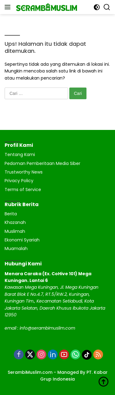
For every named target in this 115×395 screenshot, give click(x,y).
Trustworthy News (24, 172)
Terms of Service (23, 189)
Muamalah (16, 248)
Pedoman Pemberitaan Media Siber (42, 163)
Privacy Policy (19, 181)
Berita (11, 214)
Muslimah (15, 231)
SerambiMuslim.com (30, 372)
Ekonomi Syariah (22, 240)
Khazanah (15, 222)
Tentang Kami (20, 154)
